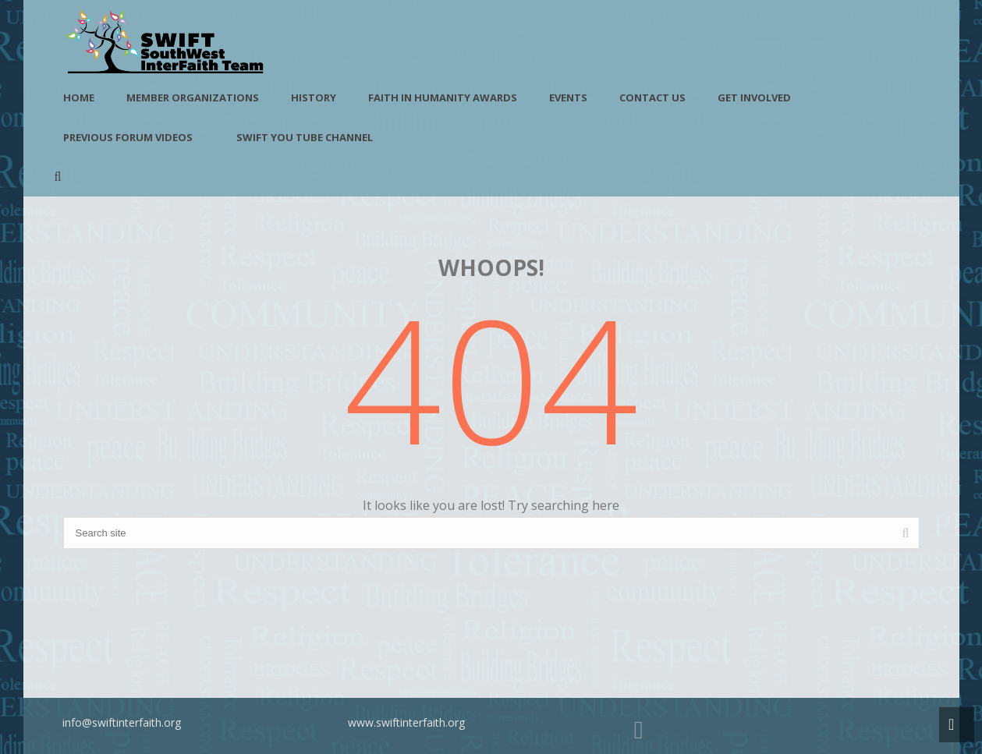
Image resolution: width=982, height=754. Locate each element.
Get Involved (754, 97)
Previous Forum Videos (128, 137)
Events (568, 97)
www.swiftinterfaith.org (406, 722)
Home (78, 97)
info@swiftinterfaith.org (121, 722)
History (313, 97)
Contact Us (652, 97)
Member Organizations (192, 97)
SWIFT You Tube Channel (304, 137)
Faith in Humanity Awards (442, 97)
